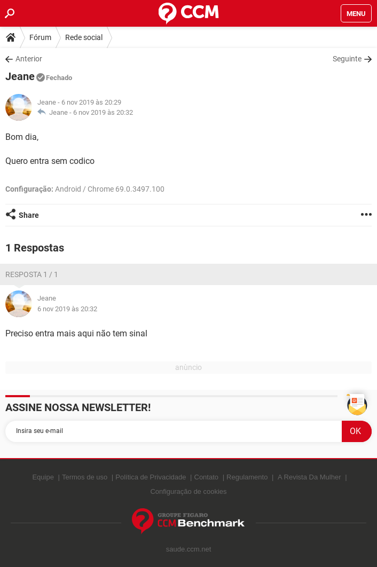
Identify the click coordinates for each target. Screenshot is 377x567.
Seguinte (347, 58)
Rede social (84, 37)
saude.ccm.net (188, 549)
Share (29, 215)
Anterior (28, 58)
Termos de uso (84, 477)
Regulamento (247, 477)
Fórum (40, 37)
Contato (206, 477)
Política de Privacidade (150, 477)
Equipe (42, 477)
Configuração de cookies (188, 491)
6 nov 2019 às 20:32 (103, 112)
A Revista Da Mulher (309, 477)
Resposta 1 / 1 (31, 274)
